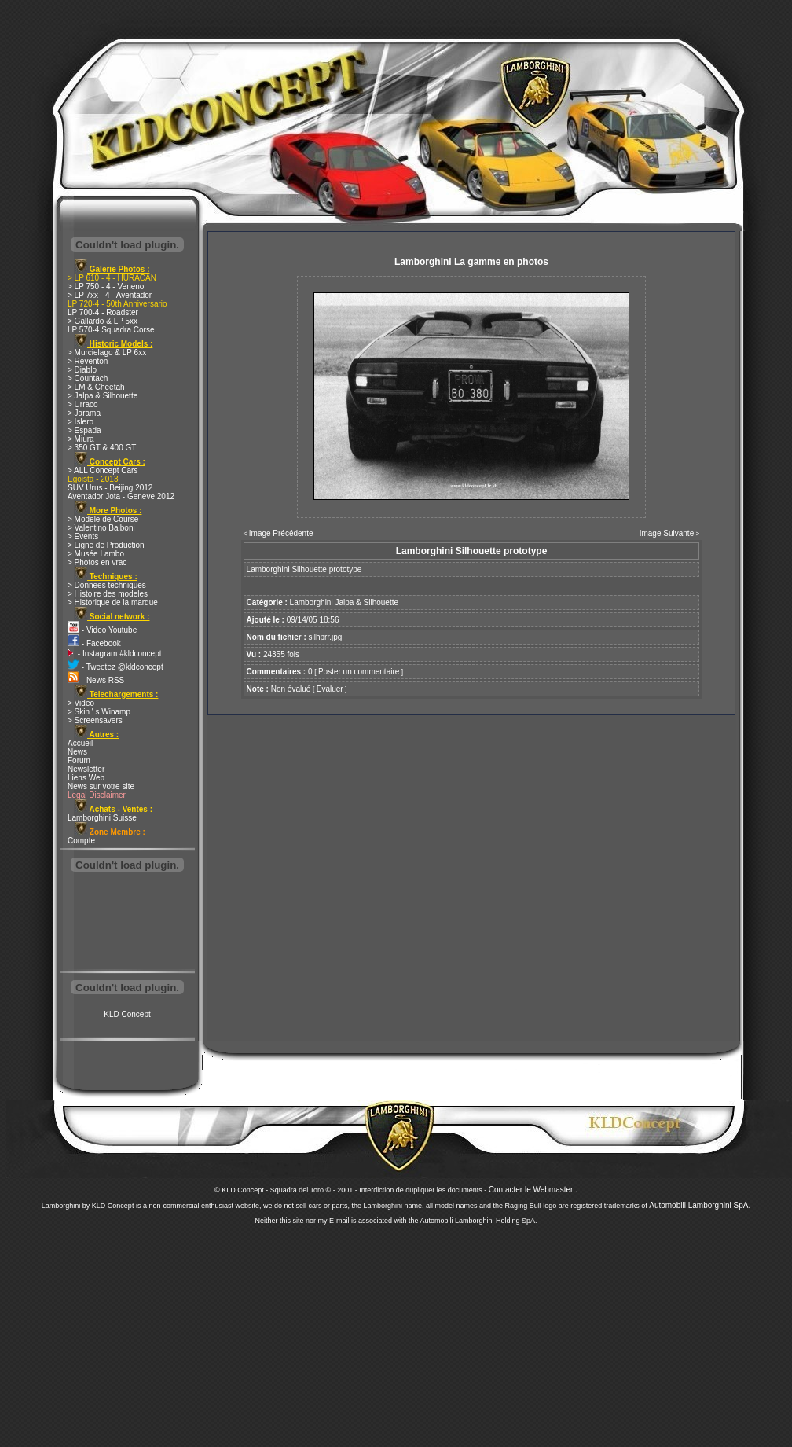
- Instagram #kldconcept (115, 653)
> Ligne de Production (106, 545)
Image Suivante (667, 533)
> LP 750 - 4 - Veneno (106, 286)
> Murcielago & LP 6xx (107, 352)
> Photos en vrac (97, 562)
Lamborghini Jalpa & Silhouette (344, 602)
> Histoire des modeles (108, 593)
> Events (83, 536)
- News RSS (96, 680)
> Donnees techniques (107, 585)
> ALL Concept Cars (103, 470)
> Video (81, 703)
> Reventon (88, 361)
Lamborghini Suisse (102, 817)
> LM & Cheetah (96, 387)
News (77, 751)
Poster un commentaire (358, 671)
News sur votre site (101, 786)
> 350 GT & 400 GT (102, 447)
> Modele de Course (103, 519)
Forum (79, 760)
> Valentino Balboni (101, 527)
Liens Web (86, 777)
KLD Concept (127, 1014)
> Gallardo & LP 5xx (103, 321)
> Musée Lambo (96, 553)
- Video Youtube (102, 630)
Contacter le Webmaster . (533, 1189)
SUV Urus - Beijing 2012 (110, 487)
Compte (81, 840)
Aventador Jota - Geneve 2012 (121, 496)
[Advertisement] (127, 922)
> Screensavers (95, 720)
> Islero (81, 421)
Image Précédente (281, 533)
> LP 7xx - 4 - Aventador (110, 295)
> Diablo (82, 369)
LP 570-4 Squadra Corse (111, 329)
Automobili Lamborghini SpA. (699, 1205)
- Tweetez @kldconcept (115, 667)
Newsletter (86, 769)
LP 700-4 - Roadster (103, 312)
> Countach (88, 378)
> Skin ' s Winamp (99, 711)
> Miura (81, 439)
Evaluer (330, 689)
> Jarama (84, 413)
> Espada (84, 430)
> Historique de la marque (113, 602)
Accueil (80, 743)
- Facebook (94, 643)
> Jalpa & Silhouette (103, 395)
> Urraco (83, 404)
